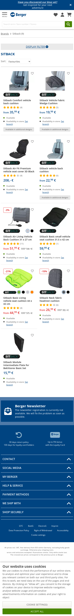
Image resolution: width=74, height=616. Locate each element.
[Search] (33, 24)
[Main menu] (5, 14)
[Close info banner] (70, 5)
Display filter (37, 47)
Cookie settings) (37, 604)
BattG (30, 525)
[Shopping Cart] (69, 15)
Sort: (3, 61)
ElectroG (42, 525)
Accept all (37, 611)
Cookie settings (38, 535)
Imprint (54, 525)
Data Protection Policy (19, 530)
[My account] (62, 15)
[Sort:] (19, 61)
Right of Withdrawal (43, 530)
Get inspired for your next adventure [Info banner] (37, 5)
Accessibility (62, 530)
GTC (21, 525)
